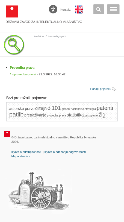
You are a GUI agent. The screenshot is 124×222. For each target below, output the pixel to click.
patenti (105, 108)
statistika (75, 115)
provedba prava (56, 115)
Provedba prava (22, 68)
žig (102, 115)
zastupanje (91, 115)
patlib (16, 114)
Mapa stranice (20, 156)
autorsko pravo (22, 108)
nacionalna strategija (83, 108)
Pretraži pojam (57, 36)
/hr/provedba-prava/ (23, 74)
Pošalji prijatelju (100, 88)
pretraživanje (35, 115)
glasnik (65, 108)
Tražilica (39, 36)
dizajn (41, 108)
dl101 (54, 108)
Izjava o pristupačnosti (26, 151)
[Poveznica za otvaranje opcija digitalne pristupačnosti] (53, 8)
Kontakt (65, 9)
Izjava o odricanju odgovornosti (65, 151)
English (79, 9)
